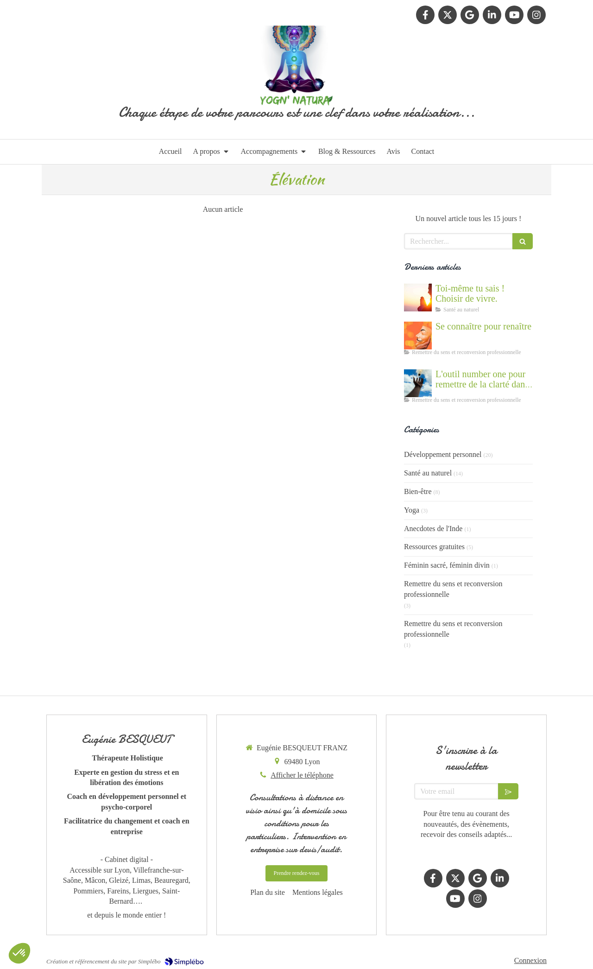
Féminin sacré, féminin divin (447, 565)
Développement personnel (443, 454)
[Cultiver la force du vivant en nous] (418, 297)
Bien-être (418, 491)
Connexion (530, 960)
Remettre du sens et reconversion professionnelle (453, 589)
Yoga (411, 510)
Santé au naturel (428, 473)
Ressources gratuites (434, 547)
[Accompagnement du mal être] (418, 383)
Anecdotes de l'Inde (433, 528)
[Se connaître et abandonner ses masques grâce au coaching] (418, 335)
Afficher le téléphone (302, 775)
